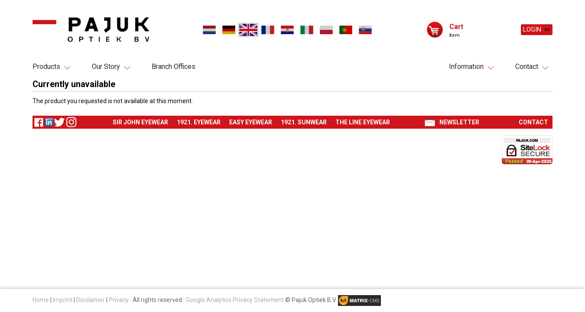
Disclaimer (90, 299)
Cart (456, 26)
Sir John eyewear (140, 122)
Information (466, 66)
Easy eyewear (250, 122)
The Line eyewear (362, 122)
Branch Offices (173, 66)
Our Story (106, 66)
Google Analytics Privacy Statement (235, 299)
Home (40, 299)
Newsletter (459, 122)
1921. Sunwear (304, 122)
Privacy (119, 299)
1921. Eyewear (199, 122)
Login (532, 29)
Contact (526, 66)
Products (46, 66)
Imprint (62, 299)
